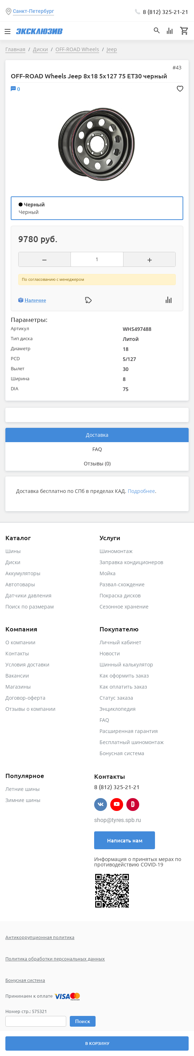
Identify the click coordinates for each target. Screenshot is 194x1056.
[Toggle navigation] (7, 30)
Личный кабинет (120, 642)
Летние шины (22, 789)
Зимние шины (22, 800)
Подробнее (141, 491)
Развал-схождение (122, 584)
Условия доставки (27, 664)
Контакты (17, 653)
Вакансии (17, 675)
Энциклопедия (118, 708)
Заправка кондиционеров (131, 562)
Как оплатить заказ (123, 686)
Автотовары (20, 584)
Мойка (108, 573)
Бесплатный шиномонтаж (132, 742)
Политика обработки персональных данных (55, 958)
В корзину (97, 1043)
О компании (20, 642)
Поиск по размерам (29, 606)
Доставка (97, 434)
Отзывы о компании (30, 708)
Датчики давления (28, 595)
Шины (13, 551)
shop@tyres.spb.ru (117, 820)
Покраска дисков (120, 595)
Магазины (18, 686)
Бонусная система (122, 753)
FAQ (97, 449)
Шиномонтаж (116, 551)
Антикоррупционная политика (39, 937)
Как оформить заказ (124, 675)
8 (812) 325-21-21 (165, 11)
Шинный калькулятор (126, 664)
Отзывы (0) (97, 463)
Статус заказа (116, 697)
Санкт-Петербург (33, 11)
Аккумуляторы (22, 573)
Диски (12, 562)
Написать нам (124, 840)
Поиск (82, 1021)
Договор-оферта (25, 697)
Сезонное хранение (124, 606)
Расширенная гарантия (129, 731)
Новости (110, 653)
